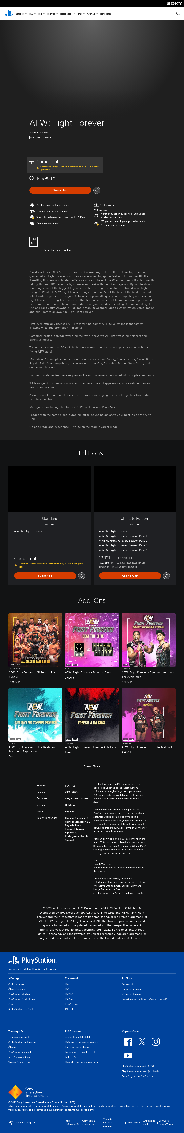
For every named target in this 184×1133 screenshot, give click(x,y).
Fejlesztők (70, 1057)
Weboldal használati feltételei (108, 1122)
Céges (11, 1004)
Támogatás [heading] (16, 1031)
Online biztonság (131, 994)
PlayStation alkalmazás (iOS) (138, 1066)
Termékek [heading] (72, 978)
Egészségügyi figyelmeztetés (81, 1052)
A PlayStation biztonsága (22, 1042)
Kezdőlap (13, 969)
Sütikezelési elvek (149, 1122)
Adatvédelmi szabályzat (89, 1122)
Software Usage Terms (166, 1122)
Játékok (20, 13)
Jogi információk (72, 1122)
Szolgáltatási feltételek (77, 1037)
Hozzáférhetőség (131, 989)
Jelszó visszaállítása (19, 1057)
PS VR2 (69, 994)
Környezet (127, 984)
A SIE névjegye (16, 984)
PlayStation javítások (20, 1052)
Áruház (91, 13)
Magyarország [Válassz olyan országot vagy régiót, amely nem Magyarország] (22, 1123)
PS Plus (51, 13)
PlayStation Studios (19, 994)
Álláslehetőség (16, 989)
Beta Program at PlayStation (137, 1076)
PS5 (31, 13)
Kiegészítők (71, 1004)
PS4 (40, 13)
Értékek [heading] (127, 978)
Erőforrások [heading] (73, 1031)
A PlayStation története (21, 1009)
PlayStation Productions (21, 999)
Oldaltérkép (133, 1122)
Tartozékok (65, 13)
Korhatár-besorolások (77, 1047)
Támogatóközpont (18, 1037)
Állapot (12, 1047)
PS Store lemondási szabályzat (82, 1042)
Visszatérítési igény (19, 1062)
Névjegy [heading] (14, 978)
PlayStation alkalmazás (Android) (140, 1071)
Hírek (79, 13)
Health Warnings (102, 864)
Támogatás (105, 13)
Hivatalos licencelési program (81, 1062)
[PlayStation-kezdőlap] (9, 13)
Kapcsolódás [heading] (130, 1031)
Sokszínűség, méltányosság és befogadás (145, 999)
